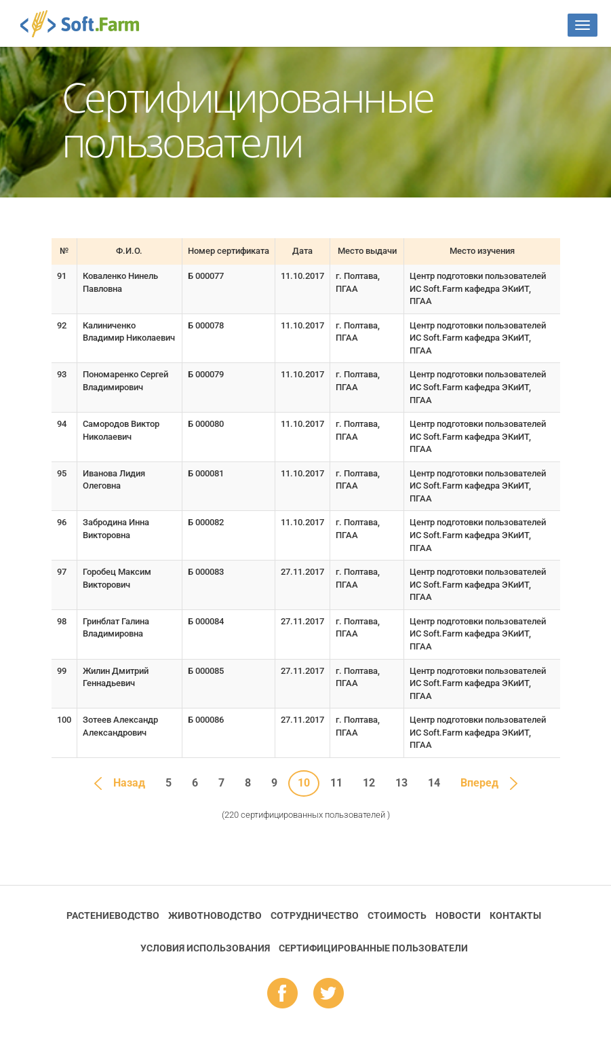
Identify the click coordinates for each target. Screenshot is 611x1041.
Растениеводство (112, 915)
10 (304, 782)
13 (401, 782)
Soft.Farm (87, 23)
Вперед (479, 782)
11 (336, 782)
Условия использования (205, 948)
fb (282, 994)
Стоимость (397, 915)
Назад (129, 782)
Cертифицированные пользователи (373, 948)
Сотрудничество (315, 915)
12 (369, 782)
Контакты (515, 915)
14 (434, 782)
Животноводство (215, 915)
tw (328, 994)
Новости (458, 915)
